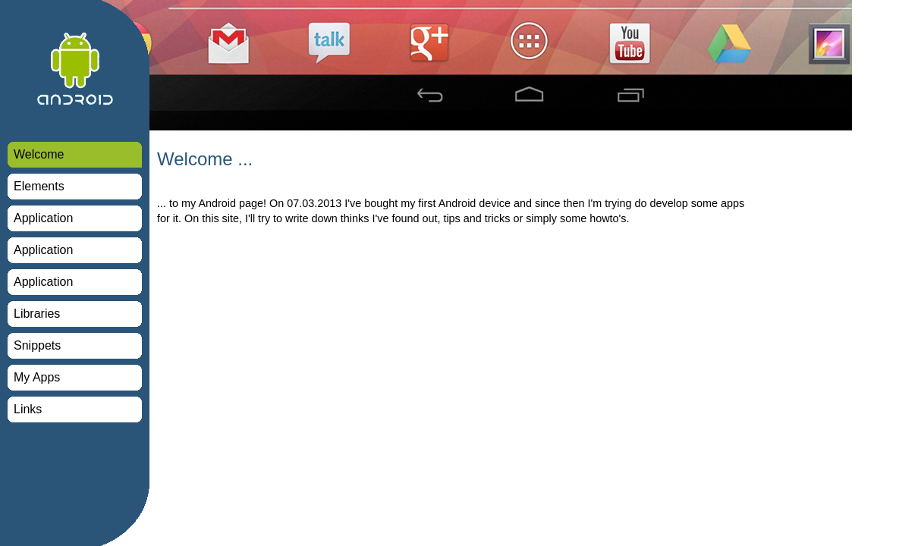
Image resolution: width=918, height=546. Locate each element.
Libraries (37, 313)
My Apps (37, 377)
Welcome (39, 154)
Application (43, 218)
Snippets (37, 345)
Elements (39, 186)
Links (28, 409)
